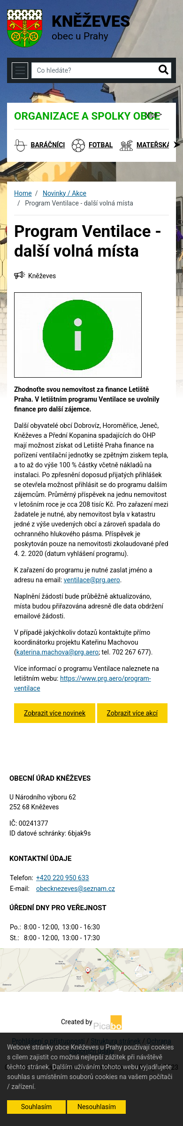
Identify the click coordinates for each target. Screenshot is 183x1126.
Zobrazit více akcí (132, 713)
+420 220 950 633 (62, 878)
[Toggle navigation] (20, 70)
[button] (163, 70)
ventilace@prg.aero (92, 580)
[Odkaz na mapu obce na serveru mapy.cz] (91, 969)
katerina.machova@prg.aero (57, 652)
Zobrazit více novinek (54, 713)
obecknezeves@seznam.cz (75, 888)
